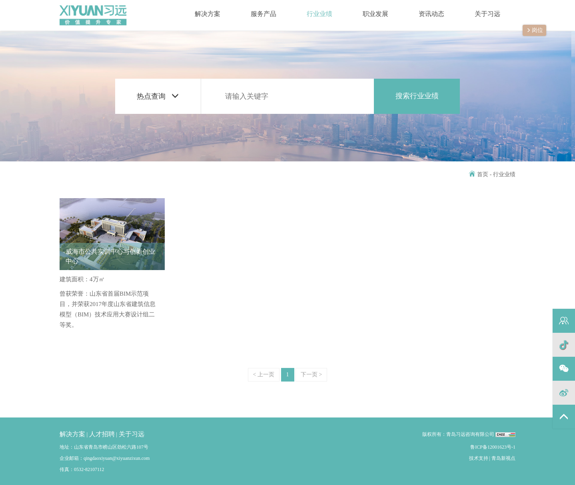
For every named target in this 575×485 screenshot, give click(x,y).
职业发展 (367, 9)
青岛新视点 (503, 458)
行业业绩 (311, 9)
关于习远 (479, 9)
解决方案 (200, 9)
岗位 (534, 31)
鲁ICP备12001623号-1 (492, 447)
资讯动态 (423, 9)
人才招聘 (102, 434)
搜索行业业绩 (417, 96)
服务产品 (256, 9)
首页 (479, 174)
